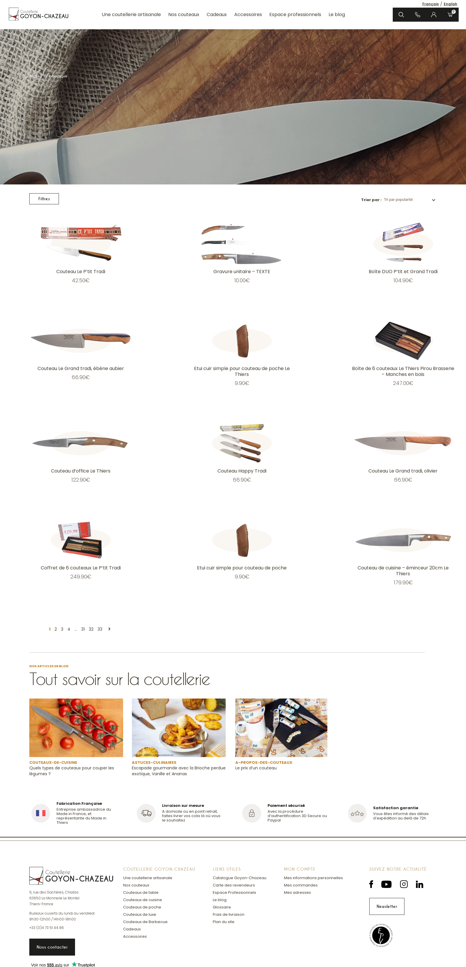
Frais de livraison (228, 914)
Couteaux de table (141, 892)
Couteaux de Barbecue (145, 922)
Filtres (44, 198)
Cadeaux (217, 14)
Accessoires (248, 14)
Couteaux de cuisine (142, 900)
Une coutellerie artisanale (131, 14)
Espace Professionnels (234, 892)
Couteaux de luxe (139, 914)
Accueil (35, 76)
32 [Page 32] (91, 629)
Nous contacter (52, 947)
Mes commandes (301, 885)
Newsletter (387, 906)
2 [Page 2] (56, 629)
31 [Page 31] (83, 629)
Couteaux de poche (142, 907)
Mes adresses (297, 892)
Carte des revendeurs (234, 885)
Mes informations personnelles (313, 878)
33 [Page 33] (100, 629)
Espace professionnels (295, 14)
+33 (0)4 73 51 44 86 (46, 928)
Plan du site (223, 922)
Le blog (337, 14)
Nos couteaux (183, 14)
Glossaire (222, 907)
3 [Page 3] (62, 629)
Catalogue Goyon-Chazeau (239, 878)
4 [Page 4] (68, 629)
